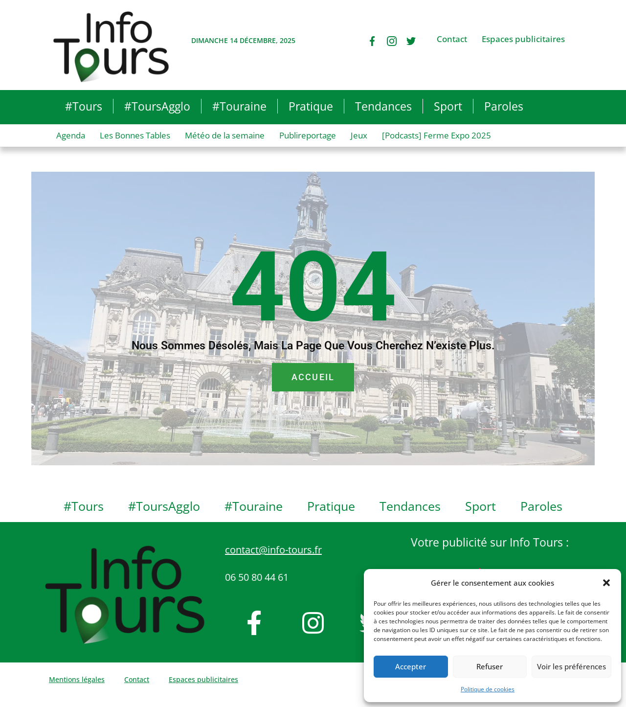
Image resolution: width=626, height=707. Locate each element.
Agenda (70, 135)
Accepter (410, 666)
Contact (452, 39)
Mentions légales (77, 679)
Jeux (359, 135)
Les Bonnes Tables (135, 135)
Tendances (383, 106)
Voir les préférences (571, 666)
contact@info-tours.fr (273, 549)
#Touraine (239, 106)
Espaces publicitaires (523, 39)
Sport (448, 106)
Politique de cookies (487, 689)
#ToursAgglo (157, 106)
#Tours (83, 106)
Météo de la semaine (225, 135)
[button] (606, 583)
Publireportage (307, 135)
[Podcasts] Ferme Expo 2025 (436, 135)
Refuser (489, 666)
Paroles (503, 106)
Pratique (311, 106)
